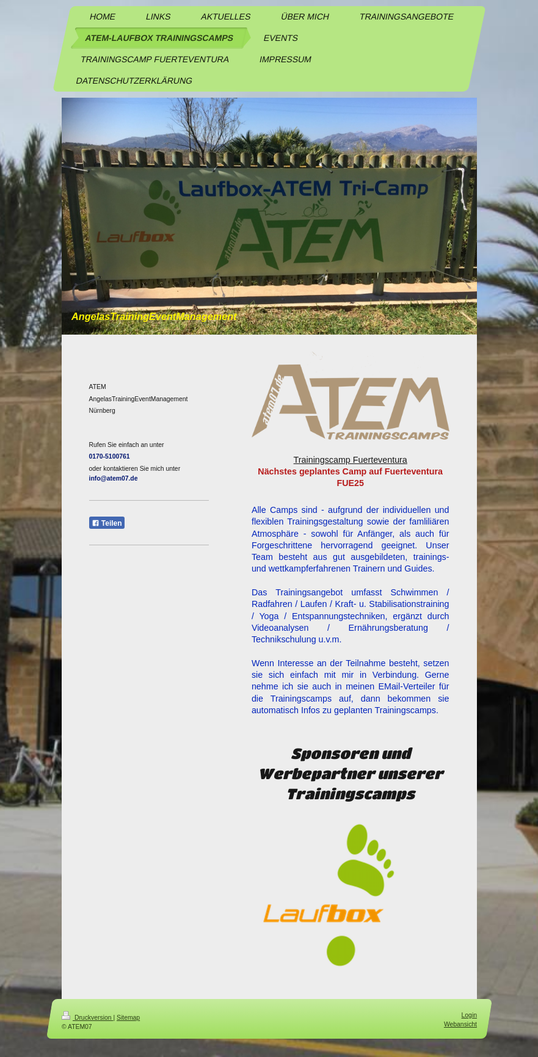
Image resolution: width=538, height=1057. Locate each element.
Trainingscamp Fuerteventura (350, 460)
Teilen (107, 523)
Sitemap (128, 1017)
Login (468, 1015)
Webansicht (459, 1023)
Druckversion (87, 1017)
